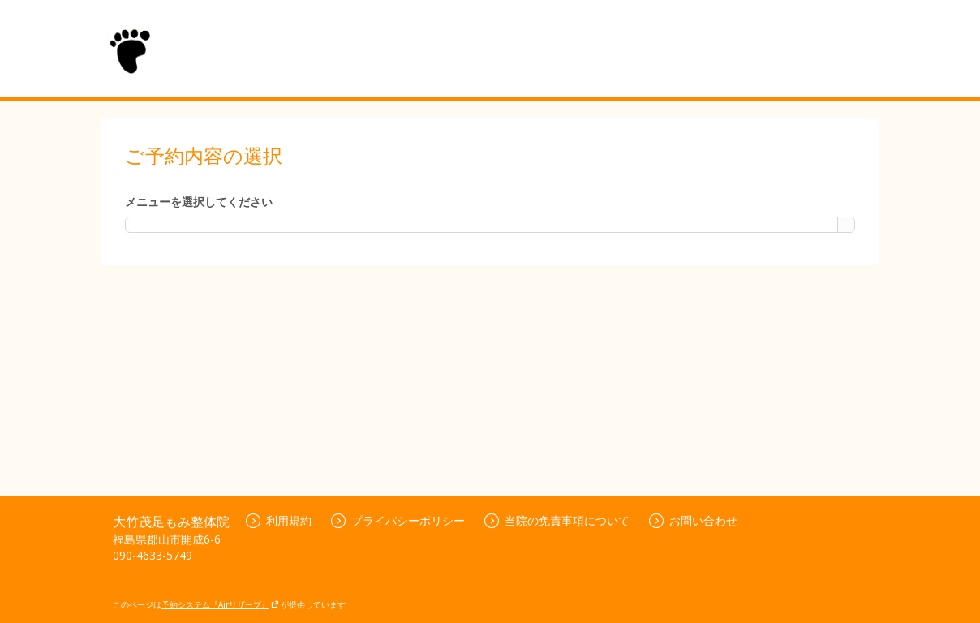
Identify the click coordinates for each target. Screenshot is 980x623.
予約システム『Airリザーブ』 (220, 604)
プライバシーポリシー (398, 520)
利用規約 (279, 520)
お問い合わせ (693, 520)
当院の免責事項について (557, 520)
